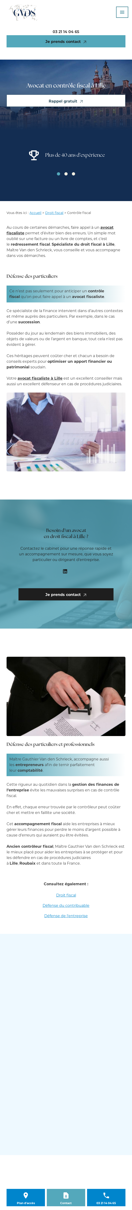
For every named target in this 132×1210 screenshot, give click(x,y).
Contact (66, 1203)
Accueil (35, 213)
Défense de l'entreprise (66, 916)
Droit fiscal (54, 213)
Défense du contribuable (66, 905)
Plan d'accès (26, 1203)
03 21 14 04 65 (66, 32)
